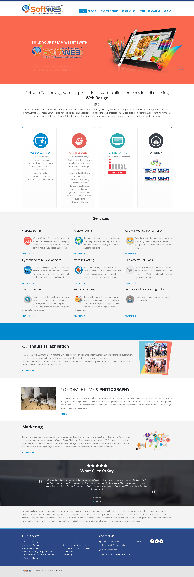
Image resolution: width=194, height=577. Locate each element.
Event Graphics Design (80, 179)
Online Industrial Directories (118, 156)
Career (142, 11)
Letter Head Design (79, 189)
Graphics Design (31, 545)
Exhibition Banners (80, 182)
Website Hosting (41, 173)
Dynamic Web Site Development (39, 555)
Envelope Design (79, 176)
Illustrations (80, 199)
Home (83, 11)
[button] (93, 501)
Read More (28, 370)
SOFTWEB (58, 570)
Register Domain (41, 160)
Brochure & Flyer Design (80, 163)
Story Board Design (79, 202)
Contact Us (154, 11)
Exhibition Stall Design (79, 186)
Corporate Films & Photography (77, 548)
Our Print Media (109, 11)
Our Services (128, 11)
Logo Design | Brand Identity (80, 192)
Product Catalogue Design (79, 195)
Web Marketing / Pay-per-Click (41, 163)
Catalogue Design (80, 169)
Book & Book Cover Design (80, 160)
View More (28, 253)
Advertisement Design (79, 156)
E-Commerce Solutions (41, 176)
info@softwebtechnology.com (121, 554)
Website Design (41, 156)
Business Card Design (79, 166)
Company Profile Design (79, 173)
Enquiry (166, 11)
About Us (93, 11)
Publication (68, 551)
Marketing (67, 555)
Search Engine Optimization (41, 179)
